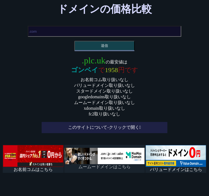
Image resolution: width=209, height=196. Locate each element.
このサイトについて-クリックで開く (103, 127)
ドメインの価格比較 (104, 9)
